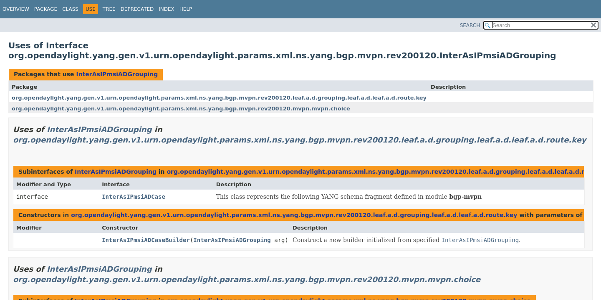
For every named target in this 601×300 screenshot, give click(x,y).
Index (166, 9)
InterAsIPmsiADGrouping (117, 74)
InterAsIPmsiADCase (133, 196)
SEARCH (470, 25)
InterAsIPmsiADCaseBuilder (146, 240)
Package (45, 9)
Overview (16, 9)
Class (70, 9)
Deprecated (137, 9)
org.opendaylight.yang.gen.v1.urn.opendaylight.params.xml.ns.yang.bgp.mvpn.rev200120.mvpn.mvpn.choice (181, 108)
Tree (109, 9)
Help (185, 9)
